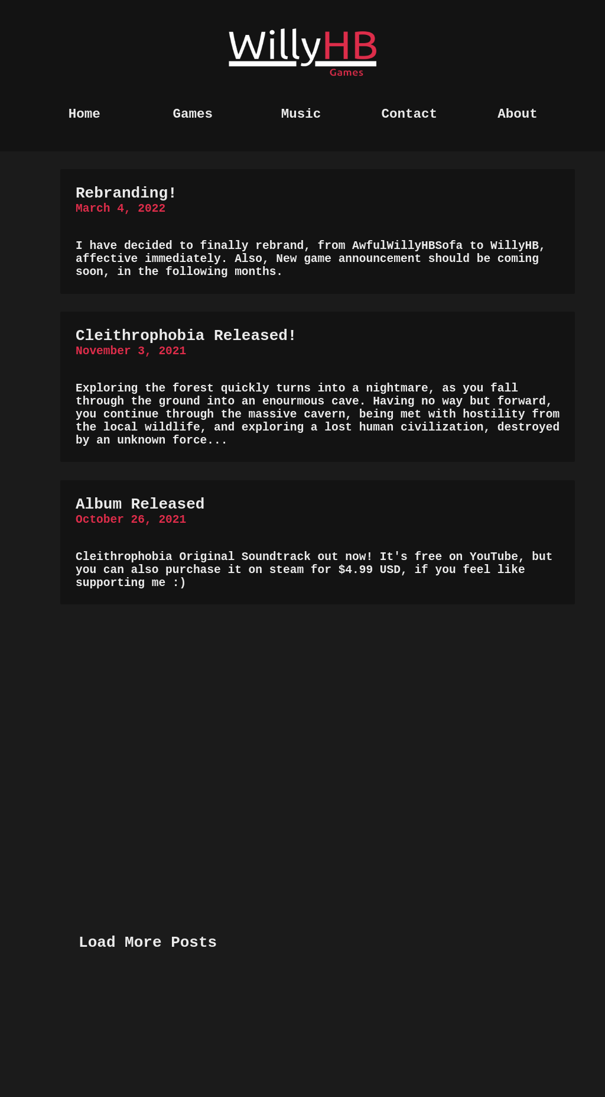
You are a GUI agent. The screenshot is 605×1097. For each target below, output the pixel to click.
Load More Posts (148, 1046)
